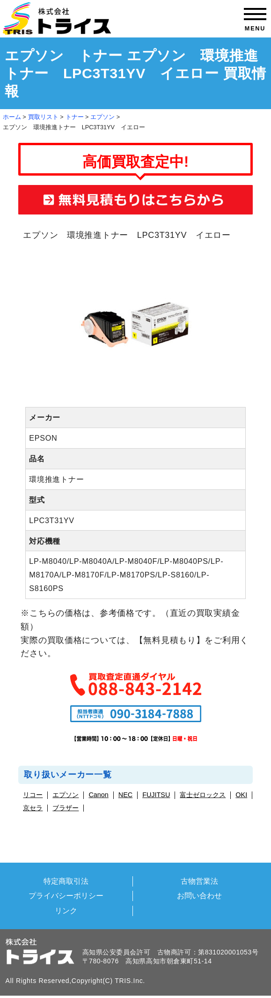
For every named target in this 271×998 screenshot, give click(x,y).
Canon (98, 794)
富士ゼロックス (203, 794)
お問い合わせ (199, 895)
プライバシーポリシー (66, 895)
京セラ (33, 808)
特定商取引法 (66, 881)
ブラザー (65, 808)
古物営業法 (199, 881)
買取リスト (43, 117)
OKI (241, 794)
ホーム (12, 117)
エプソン (102, 117)
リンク (66, 910)
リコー (33, 794)
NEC (125, 794)
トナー (75, 117)
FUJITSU (156, 794)
